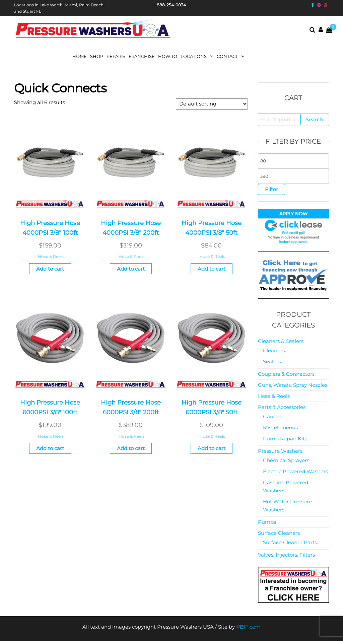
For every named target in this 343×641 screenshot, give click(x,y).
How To (167, 56)
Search (314, 119)
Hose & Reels (51, 256)
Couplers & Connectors (286, 374)
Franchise (142, 56)
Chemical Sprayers (286, 460)
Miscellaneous (280, 427)
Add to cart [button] (50, 269)
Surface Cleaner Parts (290, 542)
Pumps (267, 522)
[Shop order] (212, 104)
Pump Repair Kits (285, 438)
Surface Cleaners (279, 533)
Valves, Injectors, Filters (286, 555)
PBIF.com (248, 627)
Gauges (272, 416)
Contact (227, 56)
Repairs (116, 56)
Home (79, 56)
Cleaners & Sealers (280, 341)
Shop (96, 56)
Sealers (272, 361)
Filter (271, 189)
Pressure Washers (280, 451)
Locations (194, 56)
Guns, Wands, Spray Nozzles (292, 385)
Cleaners (274, 350)
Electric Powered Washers (295, 471)
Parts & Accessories (281, 407)
